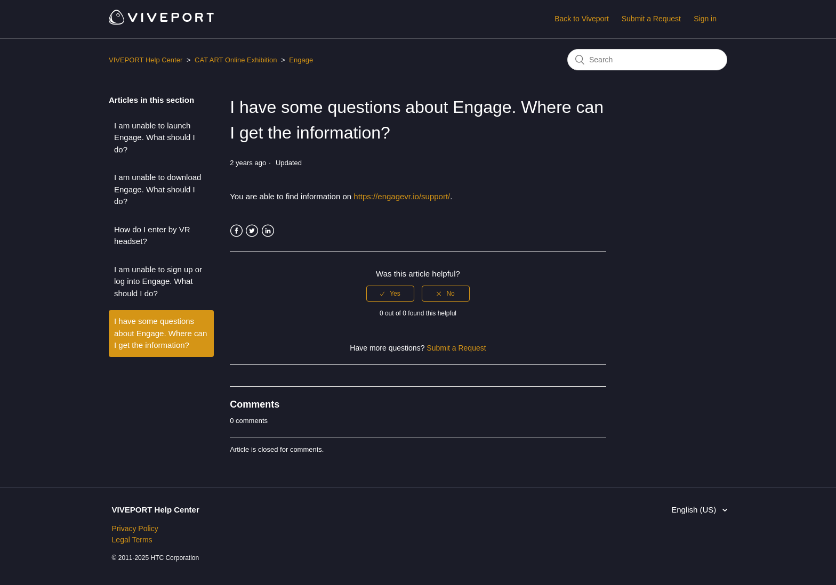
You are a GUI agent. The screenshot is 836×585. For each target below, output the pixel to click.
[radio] (390, 294)
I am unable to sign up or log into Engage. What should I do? (158, 281)
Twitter (252, 231)
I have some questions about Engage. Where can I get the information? (160, 333)
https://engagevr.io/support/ (401, 196)
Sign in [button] (705, 18)
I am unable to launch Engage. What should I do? (154, 137)
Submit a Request (651, 18)
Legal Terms (132, 539)
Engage (301, 60)
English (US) (694, 509)
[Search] (647, 59)
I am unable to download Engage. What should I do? (157, 189)
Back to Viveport (581, 18)
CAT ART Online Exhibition (236, 60)
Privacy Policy (135, 528)
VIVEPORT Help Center (145, 60)
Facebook (236, 231)
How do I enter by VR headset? (152, 235)
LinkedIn (268, 231)
